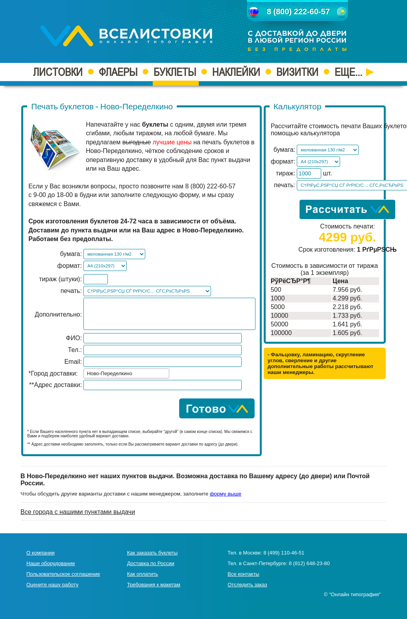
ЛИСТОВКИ (58, 72)
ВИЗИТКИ (297, 72)
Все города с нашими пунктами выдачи (77, 511)
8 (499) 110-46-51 (283, 553)
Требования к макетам (153, 585)
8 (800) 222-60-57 (297, 11)
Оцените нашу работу (52, 585)
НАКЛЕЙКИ (236, 72)
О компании (40, 553)
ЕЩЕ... (354, 72)
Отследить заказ (247, 585)
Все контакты (243, 574)
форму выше (225, 494)
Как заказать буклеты (152, 553)
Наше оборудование (50, 563)
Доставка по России (150, 563)
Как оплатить (142, 574)
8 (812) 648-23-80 (309, 563)
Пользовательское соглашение (63, 574)
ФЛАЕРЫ (118, 72)
